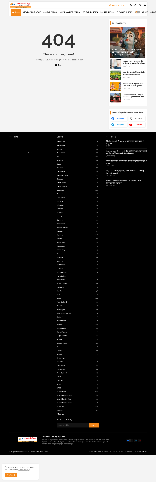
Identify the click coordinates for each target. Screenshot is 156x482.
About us (97, 452)
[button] (137, 12)
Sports (77, 351)
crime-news (77, 183)
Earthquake (77, 198)
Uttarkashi (77, 407)
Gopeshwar (77, 224)
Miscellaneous (77, 272)
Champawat (77, 171)
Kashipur (77, 257)
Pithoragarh (77, 310)
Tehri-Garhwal (77, 373)
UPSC (77, 388)
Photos (77, 306)
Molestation (77, 276)
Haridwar (77, 235)
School (77, 339)
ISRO (77, 254)
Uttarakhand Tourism (77, 395)
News (77, 298)
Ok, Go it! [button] (11, 475)
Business (77, 160)
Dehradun (77, 190)
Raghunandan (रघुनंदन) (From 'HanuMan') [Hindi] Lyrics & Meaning (133, 86)
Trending (77, 380)
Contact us (106, 452)
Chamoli (77, 168)
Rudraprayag (77, 328)
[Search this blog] (73, 425)
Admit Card (77, 142)
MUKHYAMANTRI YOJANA (70, 12)
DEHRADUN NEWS (90, 12)
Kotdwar (77, 261)
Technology (77, 369)
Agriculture (77, 145)
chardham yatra (77, 175)
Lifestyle (77, 269)
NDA (77, 295)
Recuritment (77, 321)
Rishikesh (77, 324)
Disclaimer (128, 452)
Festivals (77, 213)
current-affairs (77, 187)
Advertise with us (140, 452)
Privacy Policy (117, 452)
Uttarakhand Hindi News (39, 452)
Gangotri (77, 220)
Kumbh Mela (77, 265)
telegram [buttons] (120, 124)
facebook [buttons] (120, 118)
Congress (77, 179)
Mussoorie (77, 287)
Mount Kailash (77, 283)
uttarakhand (77, 392)
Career (77, 164)
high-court (77, 242)
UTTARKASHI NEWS (124, 12)
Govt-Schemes (77, 227)
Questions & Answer (77, 313)
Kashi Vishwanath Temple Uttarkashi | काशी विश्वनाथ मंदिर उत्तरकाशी (133, 97)
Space (77, 347)
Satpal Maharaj (77, 336)
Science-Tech (77, 343)
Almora (77, 149)
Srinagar (77, 354)
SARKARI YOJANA (50, 12)
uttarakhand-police (77, 399)
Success (77, 362)
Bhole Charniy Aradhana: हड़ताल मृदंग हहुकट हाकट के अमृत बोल (125, 142)
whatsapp (77, 414)
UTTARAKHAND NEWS (32, 12)
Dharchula (77, 194)
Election (77, 209)
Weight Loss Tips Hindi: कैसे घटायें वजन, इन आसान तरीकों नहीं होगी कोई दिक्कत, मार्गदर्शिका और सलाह (134, 63)
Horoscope (77, 246)
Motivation (77, 280)
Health (77, 239)
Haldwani (77, 231)
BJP (77, 157)
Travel (77, 377)
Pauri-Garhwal (77, 302)
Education (77, 205)
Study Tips (77, 358)
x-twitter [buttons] (138, 118)
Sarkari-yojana (77, 332)
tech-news (77, 366)
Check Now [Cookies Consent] (23, 470)
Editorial (77, 201)
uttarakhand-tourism (77, 403)
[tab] (16, 12)
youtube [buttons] (138, 124)
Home (17, 12)
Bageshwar (77, 153)
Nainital (77, 291)
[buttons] (130, 5)
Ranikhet (77, 317)
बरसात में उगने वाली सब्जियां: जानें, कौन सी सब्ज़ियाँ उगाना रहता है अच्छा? (134, 73)
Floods (77, 216)
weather (77, 410)
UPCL (77, 384)
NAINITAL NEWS (106, 12)
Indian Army (77, 250)
